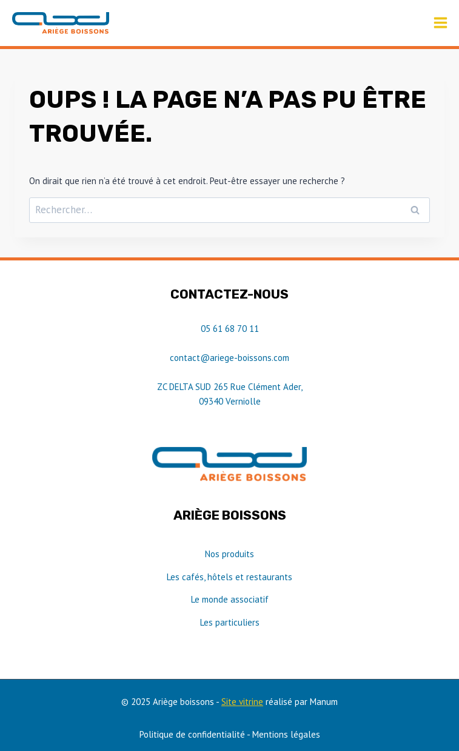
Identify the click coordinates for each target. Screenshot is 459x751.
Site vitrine (242, 701)
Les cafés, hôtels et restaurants (229, 577)
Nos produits (229, 554)
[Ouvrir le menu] (440, 23)
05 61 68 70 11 (230, 328)
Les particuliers (230, 622)
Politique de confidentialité (192, 734)
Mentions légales (286, 734)
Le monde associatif (230, 599)
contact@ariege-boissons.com (229, 357)
